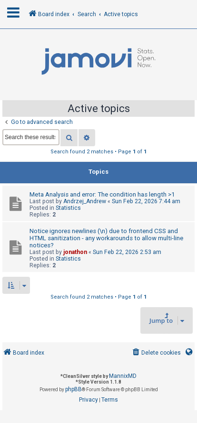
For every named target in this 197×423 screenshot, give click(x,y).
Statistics (68, 208)
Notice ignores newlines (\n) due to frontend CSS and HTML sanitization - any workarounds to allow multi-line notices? (106, 238)
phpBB (73, 389)
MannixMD (123, 376)
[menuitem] (156, 353)
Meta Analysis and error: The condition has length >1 (102, 194)
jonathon (75, 252)
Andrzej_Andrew (84, 201)
